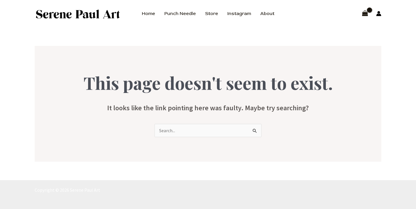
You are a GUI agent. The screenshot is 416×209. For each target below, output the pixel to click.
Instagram (239, 13)
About (267, 13)
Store (211, 13)
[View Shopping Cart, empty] (364, 13)
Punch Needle (180, 13)
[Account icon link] (378, 13)
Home (148, 13)
